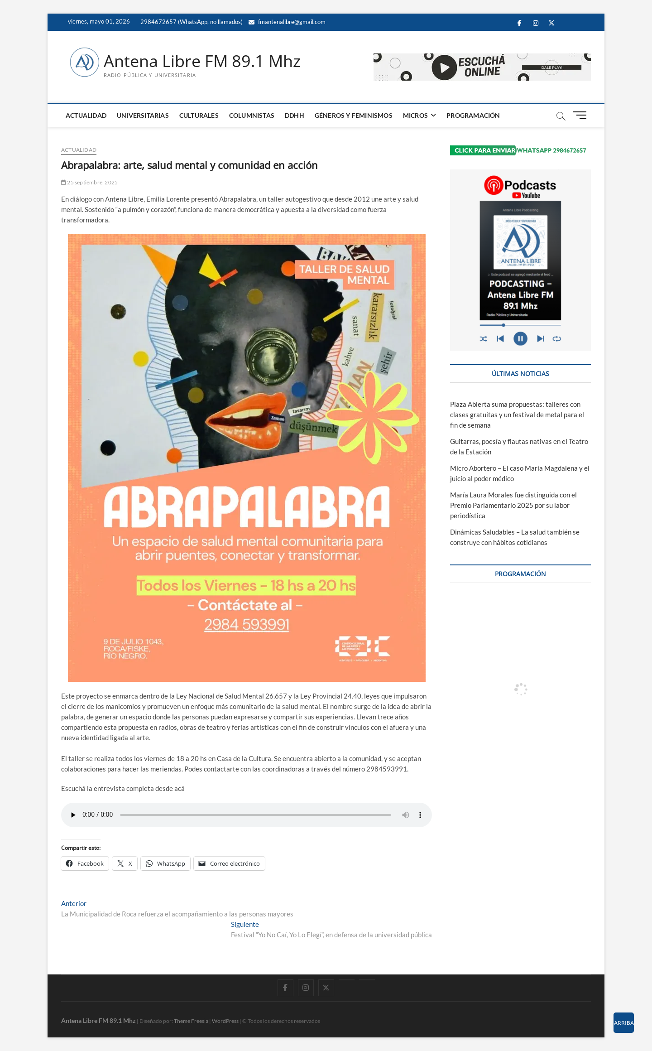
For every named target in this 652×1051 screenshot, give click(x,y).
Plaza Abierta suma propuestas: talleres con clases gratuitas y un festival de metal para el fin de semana (517, 414)
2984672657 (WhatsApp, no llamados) (191, 21)
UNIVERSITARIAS (143, 115)
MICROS (415, 115)
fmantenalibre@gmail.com (287, 21)
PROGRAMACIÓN (473, 115)
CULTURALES (199, 115)
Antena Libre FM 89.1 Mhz (202, 61)
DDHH (294, 115)
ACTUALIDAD (86, 115)
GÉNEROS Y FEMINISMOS (354, 115)
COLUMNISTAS (251, 115)
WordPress (225, 1020)
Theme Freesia (191, 1020)
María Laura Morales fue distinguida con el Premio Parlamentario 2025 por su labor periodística (513, 505)
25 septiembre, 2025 (89, 182)
